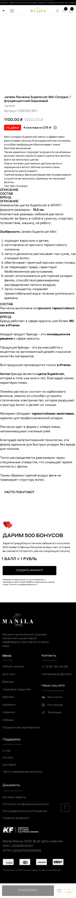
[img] (3, 11)
